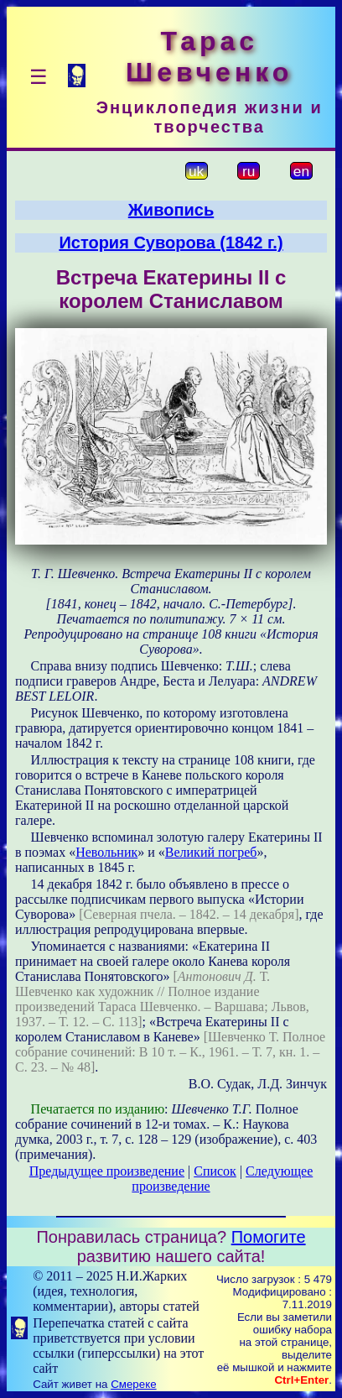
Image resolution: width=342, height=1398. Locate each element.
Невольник (106, 852)
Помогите (268, 1237)
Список (215, 1171)
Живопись (171, 210)
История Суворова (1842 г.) (170, 242)
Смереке (133, 1384)
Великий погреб (211, 852)
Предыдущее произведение (106, 1171)
